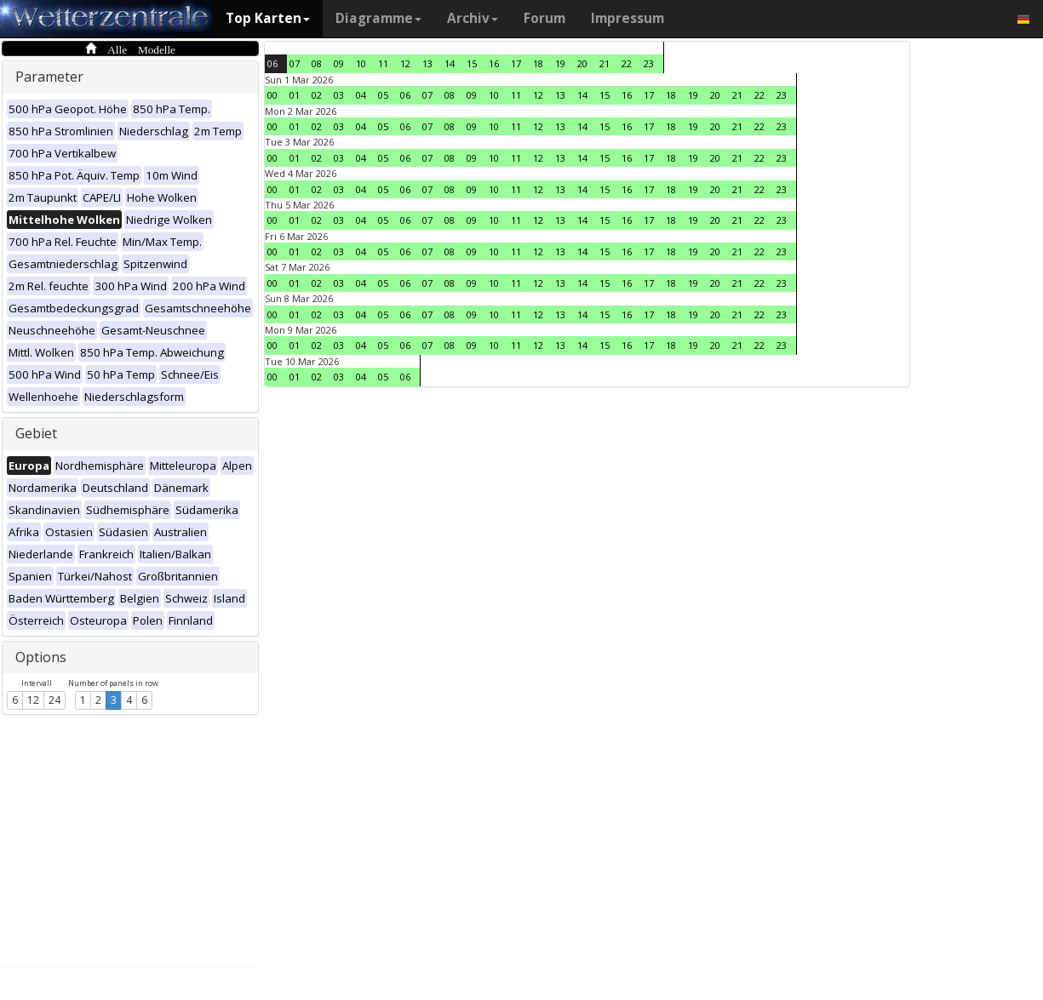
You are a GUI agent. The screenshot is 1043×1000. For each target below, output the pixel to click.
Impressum (627, 18)
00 (272, 95)
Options (40, 657)
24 (54, 700)
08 (317, 63)
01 (294, 95)
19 (560, 63)
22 (627, 63)
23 (649, 63)
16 (494, 63)
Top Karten (268, 18)
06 (272, 63)
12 (33, 700)
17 (516, 63)
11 (383, 63)
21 (604, 63)
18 (538, 63)
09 (339, 63)
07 (294, 63)
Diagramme (378, 18)
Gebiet (36, 433)
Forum (544, 18)
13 (427, 63)
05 (383, 95)
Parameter (49, 76)
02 (317, 95)
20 (582, 63)
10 (361, 63)
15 (472, 63)
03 (339, 95)
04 (361, 95)
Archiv (472, 18)
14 (449, 63)
